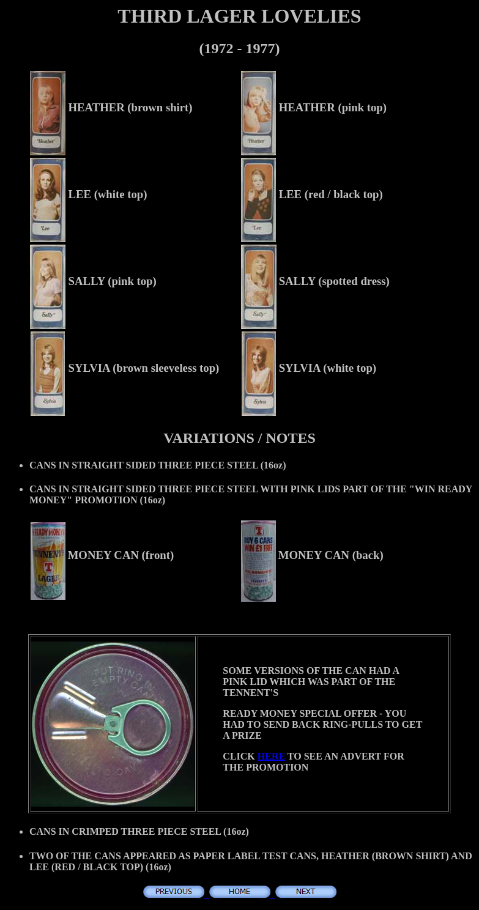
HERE (271, 756)
